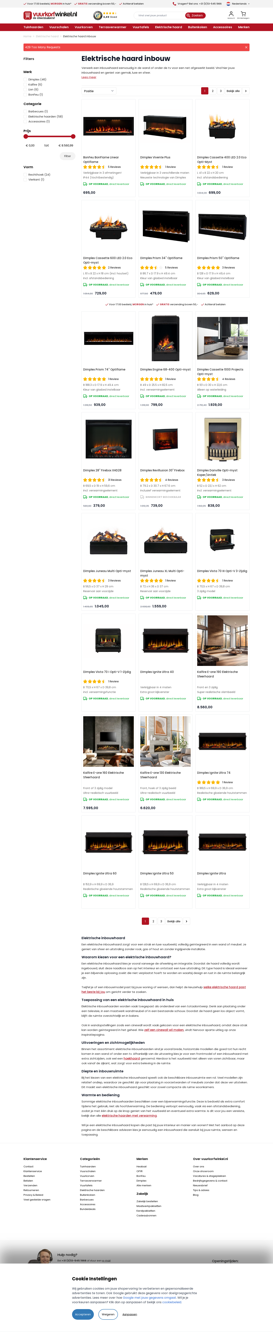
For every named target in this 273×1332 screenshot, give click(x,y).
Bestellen (29, 1176)
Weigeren (108, 1314)
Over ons (198, 1166)
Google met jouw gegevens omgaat (149, 1297)
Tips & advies (201, 1190)
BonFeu (141, 1176)
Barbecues (87, 1199)
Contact (28, 1166)
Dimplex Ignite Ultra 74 (214, 773)
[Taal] (237, 4)
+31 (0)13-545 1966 (74, 1260)
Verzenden (30, 1185)
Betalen (28, 1181)
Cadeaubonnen (146, 1215)
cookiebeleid (171, 1302)
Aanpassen (129, 1314)
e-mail (106, 1260)
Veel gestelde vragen (37, 1199)
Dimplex (141, 1181)
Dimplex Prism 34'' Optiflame (161, 258)
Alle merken (143, 1185)
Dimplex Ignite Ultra (211, 873)
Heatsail (141, 1166)
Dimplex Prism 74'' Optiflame (104, 369)
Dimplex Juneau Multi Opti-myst (107, 571)
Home (27, 36)
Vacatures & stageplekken (209, 1176)
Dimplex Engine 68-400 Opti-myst (165, 369)
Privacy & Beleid (33, 1195)
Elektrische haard (47, 36)
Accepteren (83, 1314)
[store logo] (50, 15)
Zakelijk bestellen (147, 1201)
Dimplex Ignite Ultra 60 (100, 873)
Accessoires (87, 1204)
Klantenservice (33, 1171)
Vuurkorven (87, 1176)
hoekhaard (132, 1058)
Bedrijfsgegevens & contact (210, 1181)
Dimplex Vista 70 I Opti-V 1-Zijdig (107, 672)
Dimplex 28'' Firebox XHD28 (102, 470)
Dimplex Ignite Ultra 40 (157, 672)
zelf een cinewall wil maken (164, 1030)
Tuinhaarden (88, 1166)
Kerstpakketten (145, 1211)
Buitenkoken (87, 1195)
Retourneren (31, 1190)
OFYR (139, 1171)
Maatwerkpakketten (148, 1206)
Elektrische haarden (92, 1190)
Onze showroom (203, 1171)
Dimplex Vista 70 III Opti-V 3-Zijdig (222, 571)
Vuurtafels (86, 1185)
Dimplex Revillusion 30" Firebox (162, 470)
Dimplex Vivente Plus (155, 157)
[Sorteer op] (99, 90)
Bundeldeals (88, 1209)
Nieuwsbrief (200, 1185)
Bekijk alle (233, 91)
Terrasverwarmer (91, 1181)
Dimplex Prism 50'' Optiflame (218, 258)
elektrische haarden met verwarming (129, 1116)
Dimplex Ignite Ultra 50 (157, 873)
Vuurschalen (88, 1171)
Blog (195, 1195)
